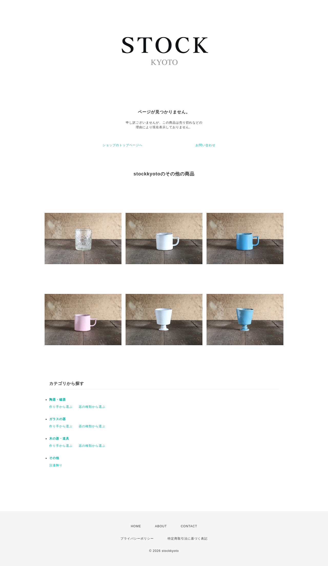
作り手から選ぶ (61, 407)
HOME (136, 526)
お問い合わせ (206, 145)
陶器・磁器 (57, 399)
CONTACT (189, 526)
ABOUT (161, 526)
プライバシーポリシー (137, 538)
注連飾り (56, 465)
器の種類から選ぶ (92, 407)
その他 (54, 458)
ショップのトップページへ (122, 145)
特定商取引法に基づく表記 (188, 538)
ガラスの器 (57, 419)
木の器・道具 (59, 438)
